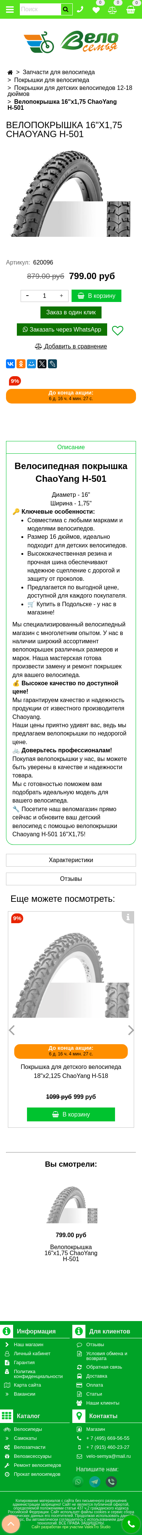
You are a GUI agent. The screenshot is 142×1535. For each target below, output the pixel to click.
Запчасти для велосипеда (59, 72)
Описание (71, 447)
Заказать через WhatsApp (62, 329)
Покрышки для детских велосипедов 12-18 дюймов (69, 91)
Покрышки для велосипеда (51, 80)
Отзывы (71, 879)
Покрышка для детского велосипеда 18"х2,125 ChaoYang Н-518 (71, 1071)
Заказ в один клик (71, 312)
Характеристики (71, 860)
